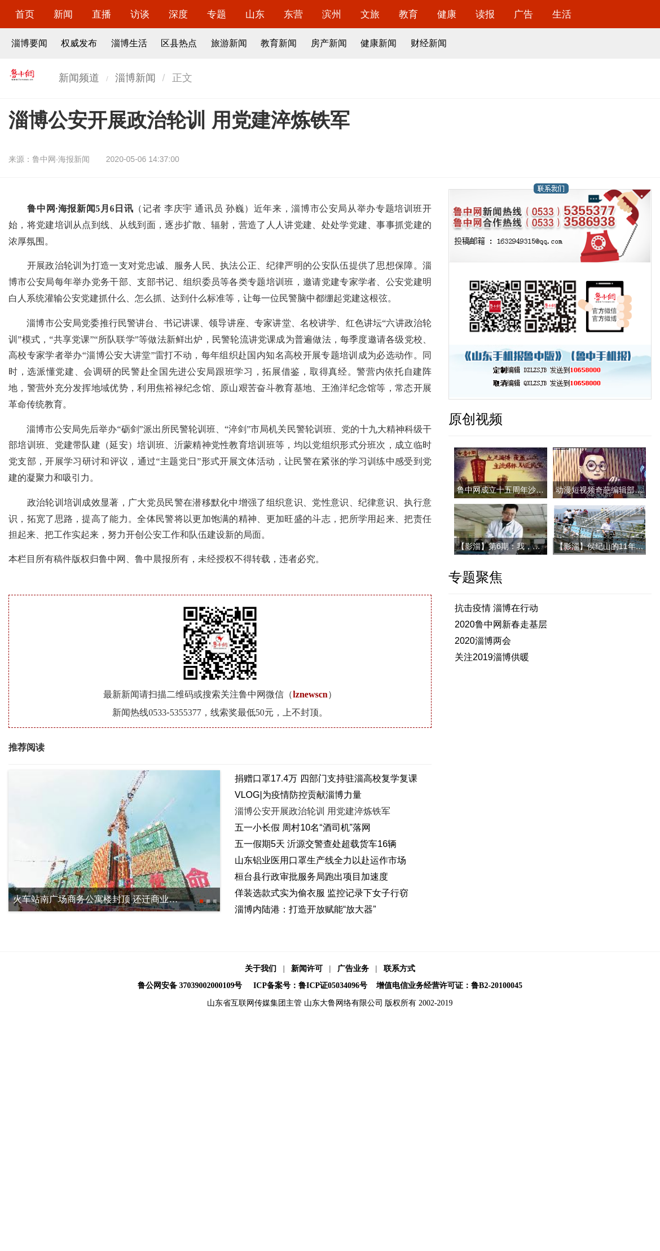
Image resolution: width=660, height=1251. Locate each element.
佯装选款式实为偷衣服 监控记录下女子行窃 (321, 893)
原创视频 (475, 419)
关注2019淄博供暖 (492, 657)
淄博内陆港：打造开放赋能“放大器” (305, 909)
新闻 (63, 14)
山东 (255, 14)
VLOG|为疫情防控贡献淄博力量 (298, 795)
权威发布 (79, 43)
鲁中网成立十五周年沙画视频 (508, 489)
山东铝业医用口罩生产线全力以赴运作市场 (320, 860)
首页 (24, 14)
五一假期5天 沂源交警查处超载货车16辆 (316, 844)
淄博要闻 (29, 43)
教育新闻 (279, 43)
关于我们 (260, 968)
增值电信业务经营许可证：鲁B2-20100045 (449, 985)
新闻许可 (307, 968)
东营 (293, 14)
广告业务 (353, 968)
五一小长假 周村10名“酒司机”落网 (303, 827)
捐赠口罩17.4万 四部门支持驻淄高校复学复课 (326, 778)
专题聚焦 (475, 577)
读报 (485, 14)
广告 (523, 14)
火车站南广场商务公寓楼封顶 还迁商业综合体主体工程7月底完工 (143, 899)
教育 (408, 14)
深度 (178, 14)
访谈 (139, 14)
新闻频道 (79, 78)
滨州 (331, 14)
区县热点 (179, 43)
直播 (101, 14)
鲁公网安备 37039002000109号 (190, 985)
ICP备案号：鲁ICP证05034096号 (310, 985)
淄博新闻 (135, 78)
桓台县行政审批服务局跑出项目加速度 (311, 876)
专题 (216, 14)
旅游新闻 (229, 43)
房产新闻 (329, 43)
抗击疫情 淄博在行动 (496, 608)
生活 (561, 14)
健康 (446, 14)
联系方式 (399, 968)
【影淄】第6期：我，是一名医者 (514, 546)
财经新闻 (429, 43)
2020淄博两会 (483, 641)
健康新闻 (378, 43)
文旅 (370, 14)
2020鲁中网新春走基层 (501, 624)
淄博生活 (129, 43)
